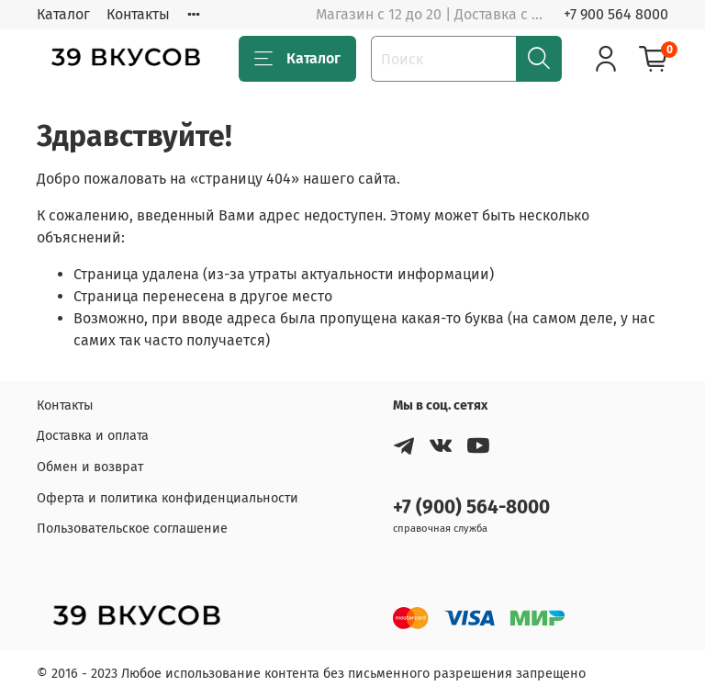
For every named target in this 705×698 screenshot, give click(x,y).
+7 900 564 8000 (616, 14)
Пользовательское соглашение (132, 528)
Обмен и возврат (90, 467)
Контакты (138, 14)
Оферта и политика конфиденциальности (167, 498)
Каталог (63, 14)
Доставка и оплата (93, 436)
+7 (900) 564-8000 (471, 507)
